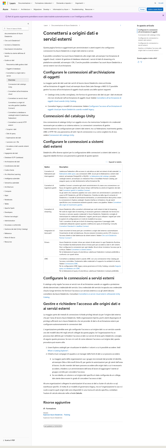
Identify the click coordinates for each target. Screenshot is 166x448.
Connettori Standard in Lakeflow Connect (74, 226)
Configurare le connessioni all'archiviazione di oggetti (147, 31)
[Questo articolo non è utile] (141, 62)
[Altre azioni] (121, 25)
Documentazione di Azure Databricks (64, 25)
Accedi (161, 3)
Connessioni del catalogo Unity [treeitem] (17, 85)
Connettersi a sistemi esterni (81, 249)
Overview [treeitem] (11, 80)
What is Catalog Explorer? (58, 350)
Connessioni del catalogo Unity (61, 135)
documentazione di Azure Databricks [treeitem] (14, 34)
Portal (142, 9)
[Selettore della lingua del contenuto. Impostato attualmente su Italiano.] (8, 444)
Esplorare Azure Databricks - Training (56, 415)
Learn (46, 25)
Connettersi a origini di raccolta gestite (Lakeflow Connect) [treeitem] (17, 105)
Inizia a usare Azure (155, 9)
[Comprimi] (28, 24)
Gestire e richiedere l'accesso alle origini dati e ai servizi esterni (149, 49)
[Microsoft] (4, 3)
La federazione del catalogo (99, 176)
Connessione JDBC (71, 263)
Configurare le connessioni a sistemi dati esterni (148, 39)
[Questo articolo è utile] (138, 62)
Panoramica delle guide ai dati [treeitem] (17, 64)
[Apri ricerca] (155, 3)
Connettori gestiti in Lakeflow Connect (76, 190)
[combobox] (16, 28)
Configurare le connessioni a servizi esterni (148, 44)
